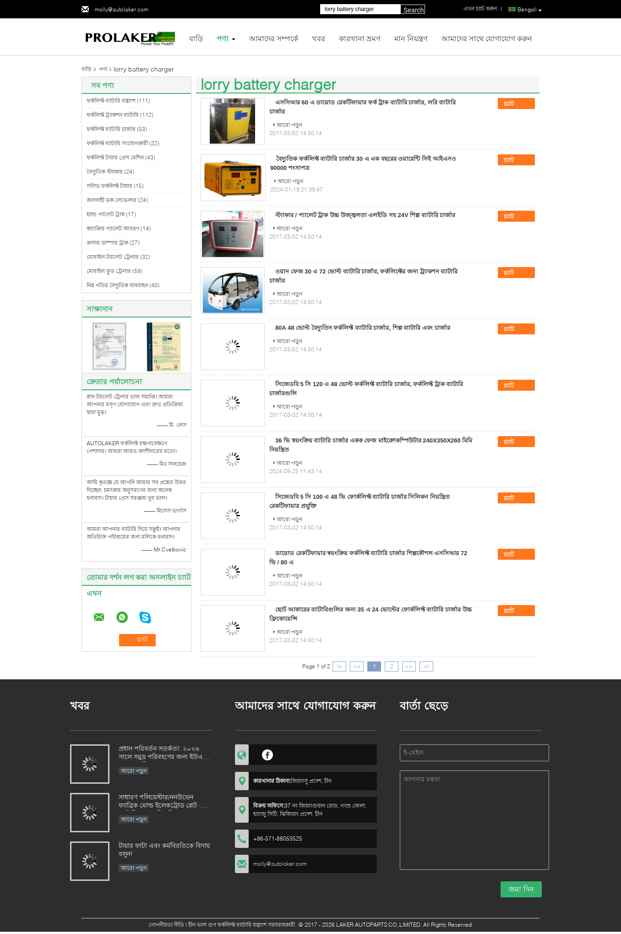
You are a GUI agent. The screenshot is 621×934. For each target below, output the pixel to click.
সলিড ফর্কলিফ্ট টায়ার (109, 185)
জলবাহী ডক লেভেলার (111, 200)
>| (426, 666)
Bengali (530, 9)
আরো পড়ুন (289, 124)
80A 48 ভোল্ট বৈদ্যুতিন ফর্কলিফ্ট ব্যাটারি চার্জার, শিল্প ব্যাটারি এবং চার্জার (362, 327)
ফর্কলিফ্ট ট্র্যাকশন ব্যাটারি (113, 114)
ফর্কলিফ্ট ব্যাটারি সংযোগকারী (117, 143)
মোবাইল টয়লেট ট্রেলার (113, 256)
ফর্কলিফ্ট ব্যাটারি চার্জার (111, 129)
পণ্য (223, 38)
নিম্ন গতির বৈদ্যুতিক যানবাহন (117, 285)
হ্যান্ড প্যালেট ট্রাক (106, 214)
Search (413, 10)
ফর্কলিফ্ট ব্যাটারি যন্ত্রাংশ (111, 100)
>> (409, 666)
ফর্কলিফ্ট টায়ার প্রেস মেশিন (115, 157)
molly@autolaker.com (121, 9)
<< (356, 666)
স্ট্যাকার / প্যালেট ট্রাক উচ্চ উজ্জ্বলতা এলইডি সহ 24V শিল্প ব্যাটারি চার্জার (365, 215)
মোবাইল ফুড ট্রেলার (109, 271)
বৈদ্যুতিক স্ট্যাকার (105, 171)
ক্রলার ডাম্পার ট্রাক (107, 242)
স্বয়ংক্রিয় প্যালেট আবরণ (113, 228)
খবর (318, 38)
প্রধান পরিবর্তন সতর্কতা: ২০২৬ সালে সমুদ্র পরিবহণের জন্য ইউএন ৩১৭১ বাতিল (163, 753)
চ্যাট (515, 104)
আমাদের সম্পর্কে (273, 38)
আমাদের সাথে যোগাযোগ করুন (486, 38)
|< (339, 666)
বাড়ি (196, 38)
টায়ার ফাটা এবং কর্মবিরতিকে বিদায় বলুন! (164, 849)
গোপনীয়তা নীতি (166, 924)
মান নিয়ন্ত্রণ (411, 38)
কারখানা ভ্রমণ (360, 38)
